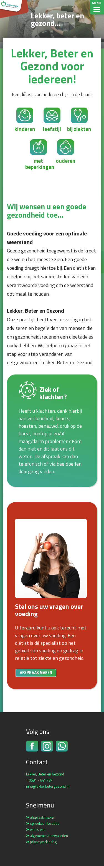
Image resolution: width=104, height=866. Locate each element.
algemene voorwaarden (47, 835)
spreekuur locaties (42, 823)
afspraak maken (36, 672)
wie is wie (35, 829)
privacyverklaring (41, 842)
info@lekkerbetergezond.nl (47, 786)
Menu (96, 3)
